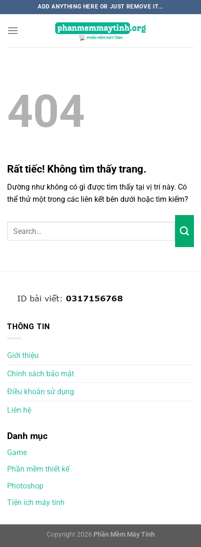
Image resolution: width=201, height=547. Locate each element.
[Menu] (12, 30)
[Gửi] (184, 231)
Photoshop (25, 485)
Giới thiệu (23, 355)
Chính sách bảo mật (40, 373)
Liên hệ (19, 410)
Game (17, 452)
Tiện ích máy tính (36, 502)
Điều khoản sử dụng (40, 391)
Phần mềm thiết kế (38, 468)
